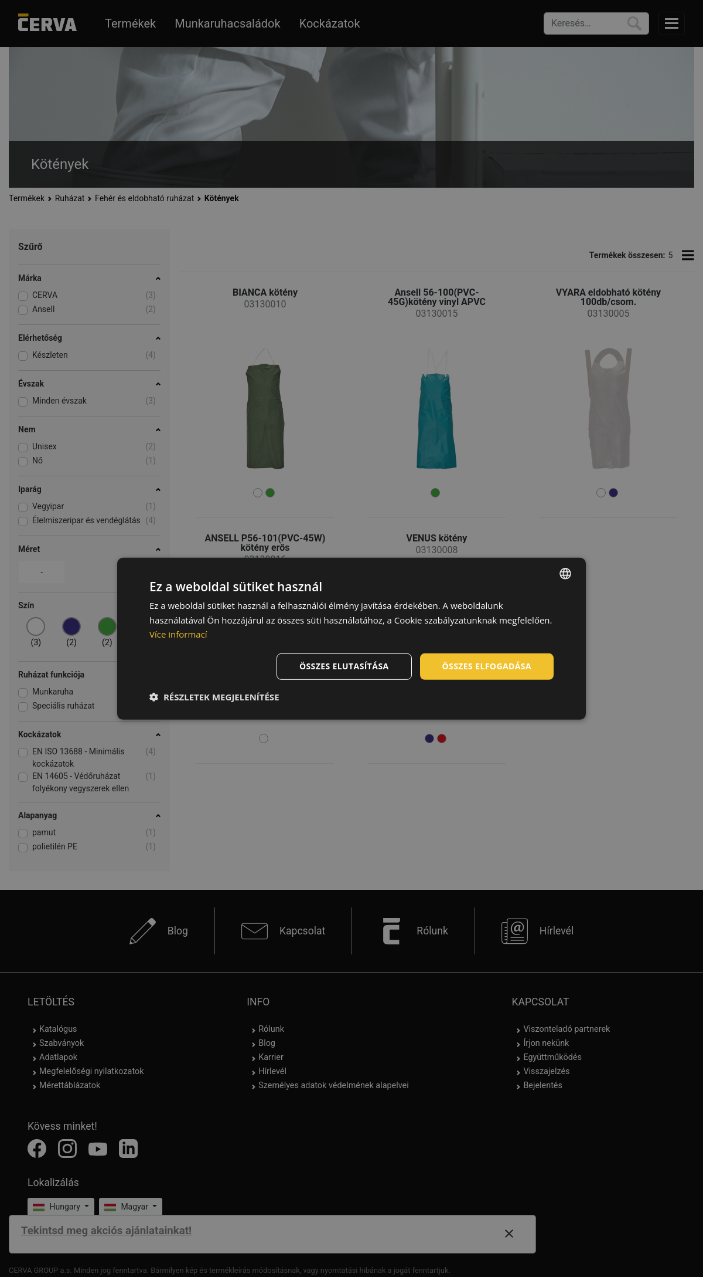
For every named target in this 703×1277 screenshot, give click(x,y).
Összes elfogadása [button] (486, 666)
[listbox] (565, 573)
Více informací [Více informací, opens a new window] (178, 634)
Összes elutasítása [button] (344, 666)
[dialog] (351, 638)
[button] (214, 697)
